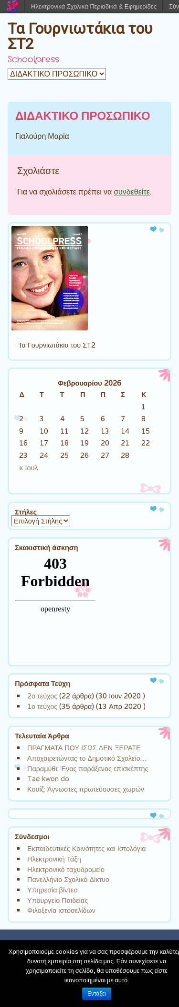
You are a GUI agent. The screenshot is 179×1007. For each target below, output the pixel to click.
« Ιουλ (28, 467)
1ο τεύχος (42, 706)
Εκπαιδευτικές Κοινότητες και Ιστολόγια (86, 848)
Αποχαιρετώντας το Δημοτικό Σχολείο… (87, 758)
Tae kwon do (48, 778)
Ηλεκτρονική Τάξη (54, 858)
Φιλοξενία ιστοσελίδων (61, 910)
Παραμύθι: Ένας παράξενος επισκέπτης (87, 768)
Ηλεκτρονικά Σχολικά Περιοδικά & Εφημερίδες (94, 6)
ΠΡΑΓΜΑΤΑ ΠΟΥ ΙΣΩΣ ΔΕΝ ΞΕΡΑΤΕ (84, 747)
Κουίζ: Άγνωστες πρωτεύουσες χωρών (85, 789)
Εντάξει (96, 993)
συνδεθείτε (132, 192)
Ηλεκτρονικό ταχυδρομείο (66, 869)
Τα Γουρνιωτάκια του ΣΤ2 (80, 36)
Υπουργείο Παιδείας (57, 900)
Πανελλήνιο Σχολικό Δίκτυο (68, 879)
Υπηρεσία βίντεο (52, 889)
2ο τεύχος (42, 695)
